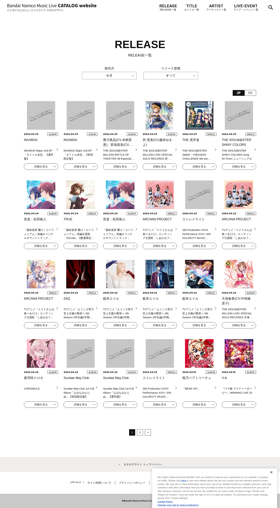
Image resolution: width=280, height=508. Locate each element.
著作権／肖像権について (171, 482)
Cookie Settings (202, 482)
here (184, 497)
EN (250, 93)
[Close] (271, 488)
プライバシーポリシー (135, 482)
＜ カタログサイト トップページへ (140, 464)
